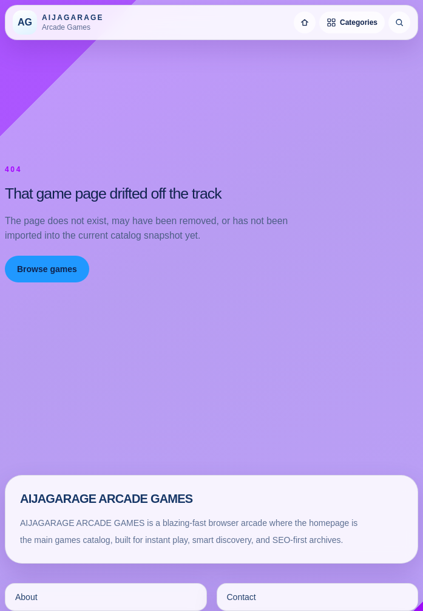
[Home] (305, 22)
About (26, 597)
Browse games (47, 269)
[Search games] (399, 22)
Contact (241, 597)
